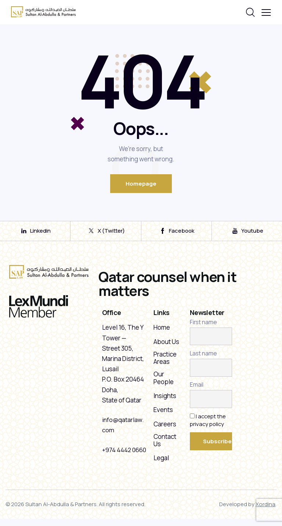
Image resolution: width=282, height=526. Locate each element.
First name (203, 326)
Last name (203, 358)
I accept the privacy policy (208, 424)
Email (196, 389)
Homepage (141, 183)
